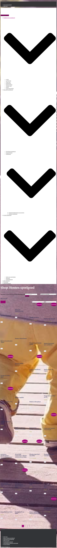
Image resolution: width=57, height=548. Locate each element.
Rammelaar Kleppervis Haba (34, 428)
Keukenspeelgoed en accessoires (16, 212)
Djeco (7, 87)
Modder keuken (34, 317)
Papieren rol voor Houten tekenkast (20, 428)
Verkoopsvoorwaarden (8, 539)
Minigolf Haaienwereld (19, 310)
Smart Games (9, 84)
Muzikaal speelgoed (11, 151)
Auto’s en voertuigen (11, 277)
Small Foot (8, 83)
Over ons (5, 6)
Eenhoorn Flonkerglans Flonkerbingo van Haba (20, 485)
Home (2, 292)
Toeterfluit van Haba (6, 512)
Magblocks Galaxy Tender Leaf (49, 508)
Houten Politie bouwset (19, 364)
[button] (7, 308)
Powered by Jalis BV (8, 542)
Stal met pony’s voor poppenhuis (6, 402)
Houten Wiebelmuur (21, 338)
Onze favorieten (10, 88)
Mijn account (6, 540)
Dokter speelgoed (13, 214)
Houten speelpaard (49, 318)
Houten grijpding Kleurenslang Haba (35, 512)
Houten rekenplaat (35, 401)
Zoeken (27, 295)
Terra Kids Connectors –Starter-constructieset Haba (21, 456)
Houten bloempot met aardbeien (49, 344)
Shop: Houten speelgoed (9, 538)
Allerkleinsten (6, 280)
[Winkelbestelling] (48, 294)
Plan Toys (8, 82)
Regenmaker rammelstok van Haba (5, 484)
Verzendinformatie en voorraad (10, 543)
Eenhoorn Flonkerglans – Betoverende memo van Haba (6, 456)
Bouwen (8, 278)
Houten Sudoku (19, 397)
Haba (7, 79)
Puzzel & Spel (9, 152)
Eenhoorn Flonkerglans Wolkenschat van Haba (49, 485)
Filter (3, 302)
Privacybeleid (6, 544)
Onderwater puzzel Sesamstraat (49, 429)
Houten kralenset (6, 315)
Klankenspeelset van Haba (34, 455)
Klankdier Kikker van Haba (49, 455)
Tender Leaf (9, 86)
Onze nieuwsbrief (7, 4)
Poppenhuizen (9, 279)
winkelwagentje (7, 283)
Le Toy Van (8, 80)
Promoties (5, 282)
